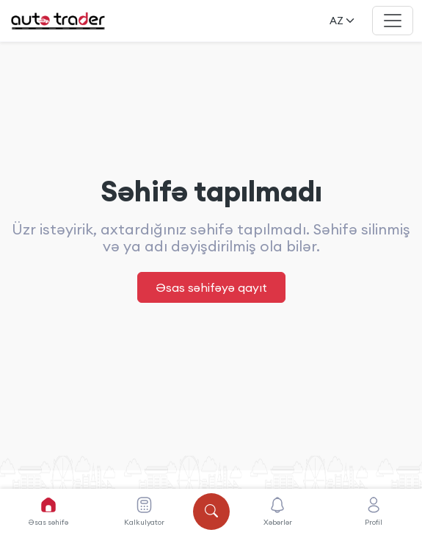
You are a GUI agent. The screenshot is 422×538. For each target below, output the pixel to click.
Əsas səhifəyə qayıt (211, 287)
